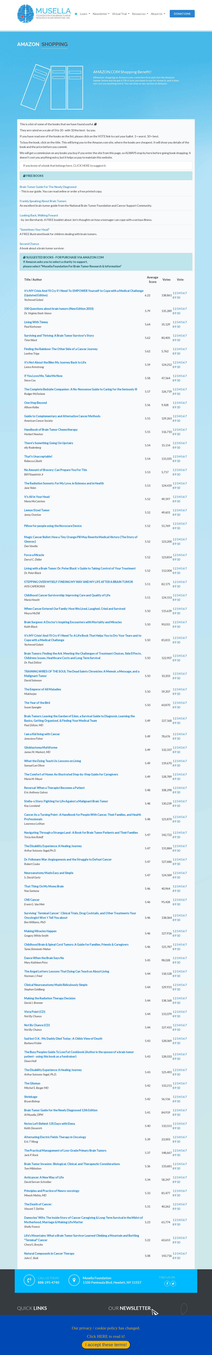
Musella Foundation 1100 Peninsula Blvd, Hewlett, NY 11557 (112, 1280)
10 (178, 297)
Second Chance (29, 243)
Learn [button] (84, 14)
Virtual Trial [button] (119, 14)
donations (182, 13)
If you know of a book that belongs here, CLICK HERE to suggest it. (64, 165)
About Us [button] (157, 14)
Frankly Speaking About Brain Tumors (43, 201)
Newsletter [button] (100, 14)
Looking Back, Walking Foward (39, 215)
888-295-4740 (48, 1280)
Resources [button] (139, 14)
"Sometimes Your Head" (34, 229)
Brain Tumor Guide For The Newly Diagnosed (48, 187)
